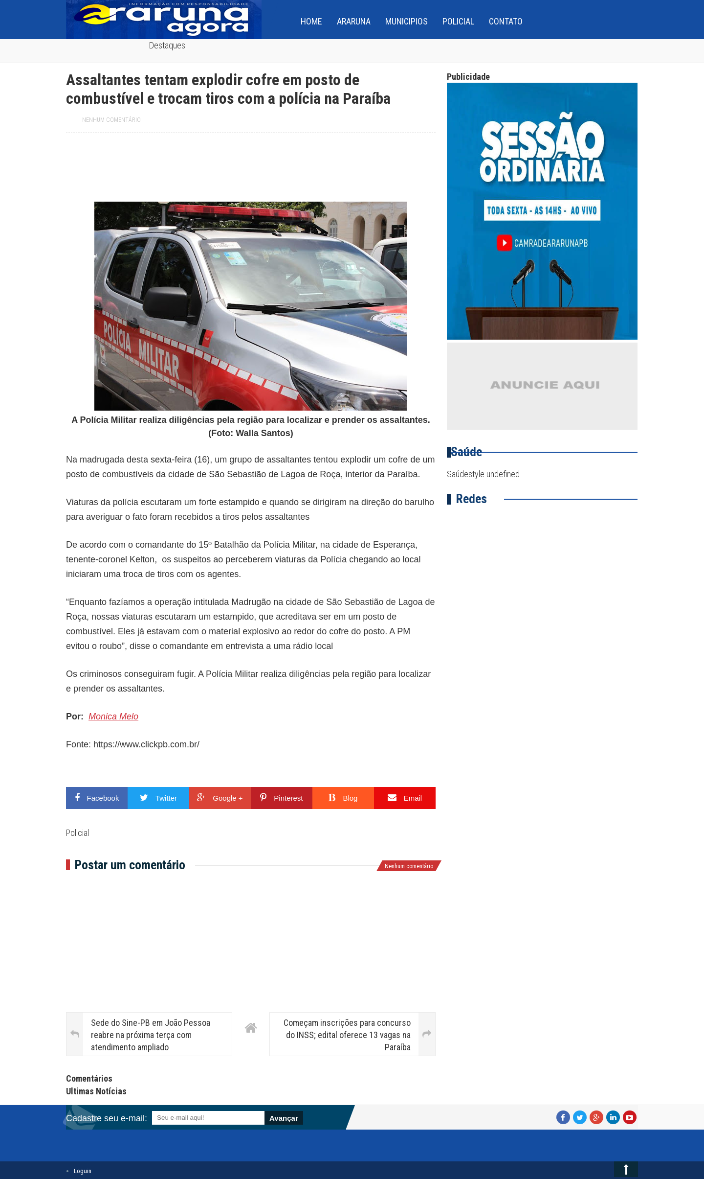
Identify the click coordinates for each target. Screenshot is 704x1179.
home (311, 21)
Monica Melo (113, 716)
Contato (506, 21)
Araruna (354, 21)
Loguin (82, 1171)
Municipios (406, 21)
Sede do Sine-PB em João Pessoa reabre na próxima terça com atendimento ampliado (150, 1034)
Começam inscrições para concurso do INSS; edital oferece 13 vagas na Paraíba (347, 1034)
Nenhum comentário (111, 119)
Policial (458, 21)
